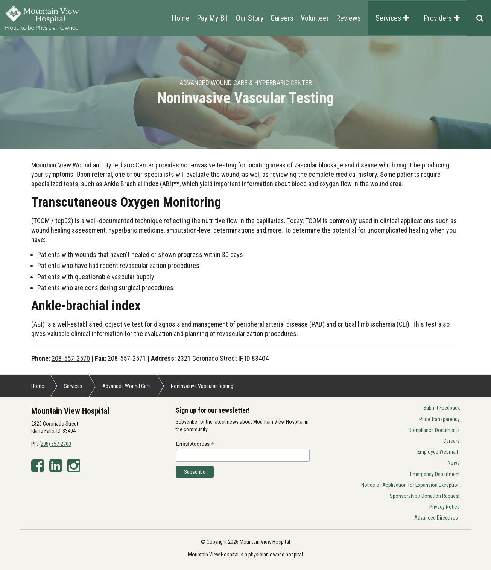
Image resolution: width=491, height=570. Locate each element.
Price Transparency (439, 419)
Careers (282, 18)
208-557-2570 (71, 358)
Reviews (348, 18)
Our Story (249, 18)
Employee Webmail (437, 452)
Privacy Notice (444, 507)
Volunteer (315, 18)
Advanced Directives (436, 518)
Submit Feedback (441, 408)
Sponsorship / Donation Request (425, 496)
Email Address (195, 444)
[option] (245, 92)
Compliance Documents (434, 430)
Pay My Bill (213, 18)
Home (181, 18)
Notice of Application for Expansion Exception (410, 485)
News (454, 463)
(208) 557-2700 (55, 444)
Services (392, 18)
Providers (442, 18)
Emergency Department (435, 474)
